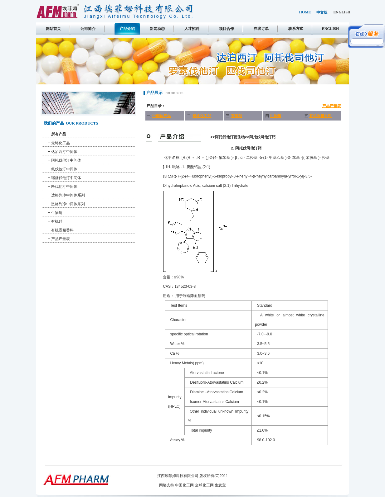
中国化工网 (184, 485)
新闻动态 (157, 28)
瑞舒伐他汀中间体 (66, 178)
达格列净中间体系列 (68, 195)
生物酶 (56, 213)
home (305, 12)
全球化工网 (204, 485)
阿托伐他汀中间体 (66, 160)
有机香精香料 (62, 230)
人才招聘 (191, 28)
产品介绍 (127, 28)
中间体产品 (161, 116)
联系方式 (295, 28)
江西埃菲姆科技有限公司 (177, 476)
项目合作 (226, 28)
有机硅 (56, 221)
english (342, 12)
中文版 (322, 12)
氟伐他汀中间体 (64, 169)
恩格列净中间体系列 (68, 204)
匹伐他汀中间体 (64, 186)
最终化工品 (60, 143)
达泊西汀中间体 (64, 151)
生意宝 (220, 485)
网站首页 (53, 28)
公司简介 (87, 28)
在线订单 (261, 28)
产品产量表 (60, 239)
